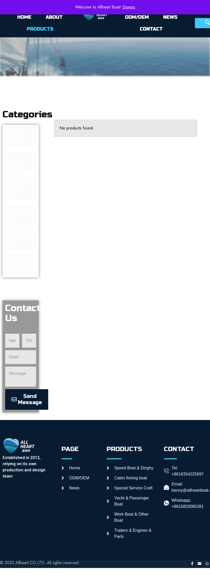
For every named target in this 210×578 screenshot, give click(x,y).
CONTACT (151, 29)
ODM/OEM (137, 17)
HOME (24, 17)
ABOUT (54, 17)
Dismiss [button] (128, 7)
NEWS (170, 17)
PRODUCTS (40, 29)
